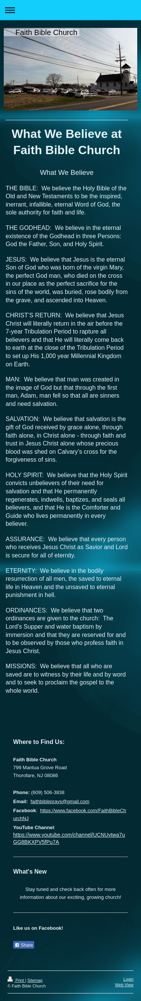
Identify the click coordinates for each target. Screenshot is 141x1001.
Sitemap (34, 980)
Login (128, 979)
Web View (124, 985)
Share (24, 945)
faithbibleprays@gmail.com (59, 801)
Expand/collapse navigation (70, 10)
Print (16, 980)
